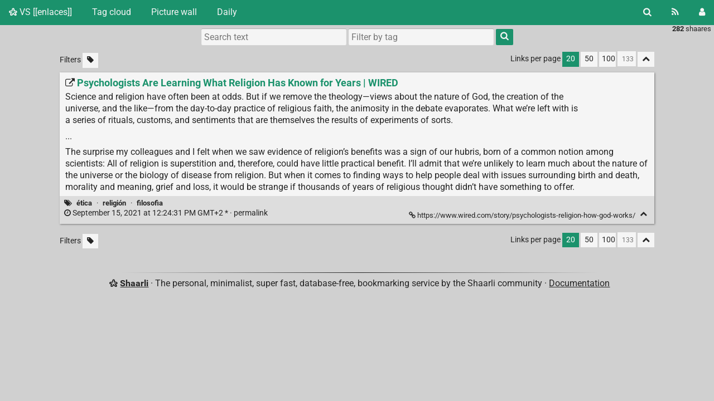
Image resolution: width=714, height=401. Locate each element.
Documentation (579, 283)
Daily (227, 12)
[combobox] (421, 36)
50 (589, 58)
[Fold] (643, 214)
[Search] (647, 12)
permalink (166, 213)
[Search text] (273, 36)
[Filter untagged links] (90, 60)
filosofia (150, 203)
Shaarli (134, 283)
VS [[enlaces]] (40, 12)
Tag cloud (111, 12)
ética (84, 203)
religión (114, 203)
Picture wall (174, 12)
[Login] (702, 12)
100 (608, 58)
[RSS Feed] (675, 12)
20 (570, 58)
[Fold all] (646, 59)
